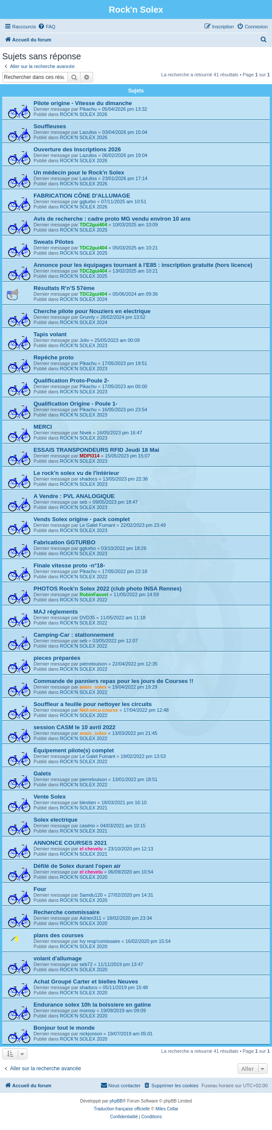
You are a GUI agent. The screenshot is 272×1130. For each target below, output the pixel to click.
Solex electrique (55, 819)
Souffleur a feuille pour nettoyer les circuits (93, 704)
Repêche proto (54, 357)
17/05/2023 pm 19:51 (124, 363)
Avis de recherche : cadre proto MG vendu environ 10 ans (112, 218)
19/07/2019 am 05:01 (130, 1033)
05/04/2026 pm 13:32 (124, 109)
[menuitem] (46, 26)
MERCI (43, 426)
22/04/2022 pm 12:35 (135, 663)
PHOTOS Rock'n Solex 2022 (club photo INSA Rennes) (107, 588)
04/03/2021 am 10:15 (122, 825)
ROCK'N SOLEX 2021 (83, 807)
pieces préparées (57, 658)
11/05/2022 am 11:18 (122, 617)
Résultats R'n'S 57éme (64, 288)
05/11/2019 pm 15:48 (125, 987)
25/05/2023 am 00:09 (117, 340)
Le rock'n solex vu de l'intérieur (76, 473)
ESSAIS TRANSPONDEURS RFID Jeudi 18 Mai (96, 450)
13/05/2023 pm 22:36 (125, 478)
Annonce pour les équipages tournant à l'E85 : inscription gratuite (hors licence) (143, 265)
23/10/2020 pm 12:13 (130, 848)
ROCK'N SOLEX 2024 (83, 299)
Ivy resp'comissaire (100, 941)
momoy (87, 1010)
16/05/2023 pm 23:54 (124, 409)
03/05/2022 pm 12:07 (115, 640)
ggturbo (88, 201)
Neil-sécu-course (99, 710)
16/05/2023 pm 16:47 (119, 432)
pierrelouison (93, 663)
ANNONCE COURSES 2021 (70, 843)
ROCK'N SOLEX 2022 (83, 576)
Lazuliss (88, 132)
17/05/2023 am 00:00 (124, 386)
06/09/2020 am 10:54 (130, 871)
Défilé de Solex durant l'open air (77, 866)
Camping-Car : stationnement (74, 635)
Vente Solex (50, 796)
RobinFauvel (94, 594)
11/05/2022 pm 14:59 (136, 594)
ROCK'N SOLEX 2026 (83, 114)
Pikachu (88, 109)
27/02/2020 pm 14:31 (130, 895)
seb (83, 502)
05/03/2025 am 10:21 (135, 247)
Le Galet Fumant (97, 525)
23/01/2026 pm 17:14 (125, 178)
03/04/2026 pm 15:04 (125, 132)
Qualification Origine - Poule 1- (76, 403)
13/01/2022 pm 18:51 (135, 779)
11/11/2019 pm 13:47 (120, 964)
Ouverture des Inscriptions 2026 (77, 149)
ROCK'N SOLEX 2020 (83, 877)
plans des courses (59, 935)
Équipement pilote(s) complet (74, 750)
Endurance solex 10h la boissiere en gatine (92, 1004)
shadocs (88, 478)
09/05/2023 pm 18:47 (115, 502)
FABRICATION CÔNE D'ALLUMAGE (82, 195)
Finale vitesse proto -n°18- (69, 565)
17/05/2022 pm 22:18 (124, 571)
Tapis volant (50, 334)
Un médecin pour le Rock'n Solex (79, 172)
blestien (88, 802)
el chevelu (91, 848)
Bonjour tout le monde (64, 1027)
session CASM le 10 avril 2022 (74, 727)
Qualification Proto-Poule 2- (71, 380)
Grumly (87, 317)
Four (40, 889)
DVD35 (87, 617)
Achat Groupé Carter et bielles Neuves (86, 981)
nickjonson (91, 1033)
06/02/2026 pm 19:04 (125, 155)
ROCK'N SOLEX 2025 (83, 229)
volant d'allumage (58, 958)
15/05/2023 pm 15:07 (127, 455)
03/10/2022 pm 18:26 (123, 548)
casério (87, 825)
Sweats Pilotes (54, 242)
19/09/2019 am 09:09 (123, 1010)
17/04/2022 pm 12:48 (146, 710)
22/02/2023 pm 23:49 (143, 525)
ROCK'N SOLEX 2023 (83, 345)
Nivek (86, 432)
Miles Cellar (166, 1108)
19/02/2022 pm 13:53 (143, 756)
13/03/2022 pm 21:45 (134, 733)
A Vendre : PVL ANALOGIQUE (74, 496)
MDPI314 (90, 455)
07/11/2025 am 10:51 (123, 201)
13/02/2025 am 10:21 (135, 270)
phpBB (116, 1101)
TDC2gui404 (93, 224)
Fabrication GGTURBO (64, 542)
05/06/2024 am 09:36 (135, 294)
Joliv (84, 340)
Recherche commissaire (67, 912)
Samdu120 (91, 895)
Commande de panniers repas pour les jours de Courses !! (113, 681)
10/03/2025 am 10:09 (135, 224)
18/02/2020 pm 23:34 (129, 918)
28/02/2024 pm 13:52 (122, 317)
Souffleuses (50, 126)
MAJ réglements (56, 611)
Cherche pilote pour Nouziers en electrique (92, 311)
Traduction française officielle (122, 1108)
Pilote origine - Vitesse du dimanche (83, 103)
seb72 (86, 964)
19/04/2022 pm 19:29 (134, 687)
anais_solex (93, 687)
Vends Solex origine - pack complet (82, 519)
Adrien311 (90, 918)
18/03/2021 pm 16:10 (124, 802)
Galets (42, 773)
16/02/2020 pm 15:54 (148, 941)
